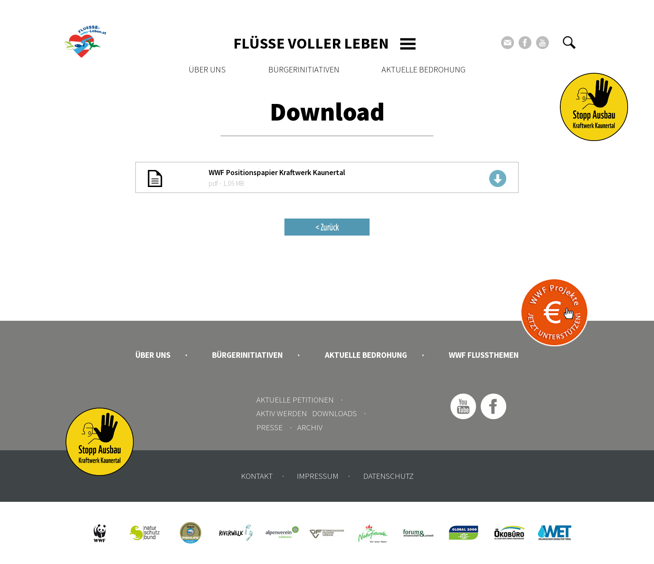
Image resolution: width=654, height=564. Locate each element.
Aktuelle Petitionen (295, 399)
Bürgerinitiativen (303, 69)
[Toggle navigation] (408, 43)
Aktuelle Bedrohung (423, 69)
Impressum (317, 476)
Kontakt (256, 476)
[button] (569, 42)
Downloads (334, 413)
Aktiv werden (281, 413)
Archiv (309, 427)
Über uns (207, 69)
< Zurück (327, 227)
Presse (269, 427)
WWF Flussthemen (484, 355)
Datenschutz (388, 476)
